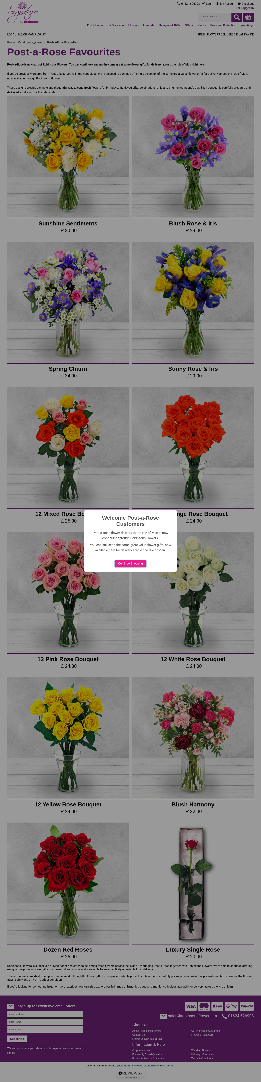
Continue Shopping (130, 563)
